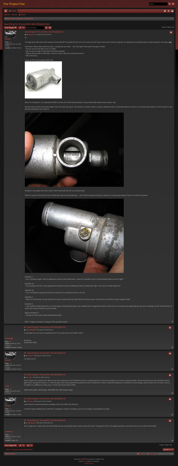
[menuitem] (165, 11)
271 (10, 434)
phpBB (82, 459)
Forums (13, 11)
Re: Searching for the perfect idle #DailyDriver (45, 327)
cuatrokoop (8, 431)
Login (15, 14)
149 (10, 42)
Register (23, 14)
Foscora (7, 39)
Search (8, 14)
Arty (85, 461)
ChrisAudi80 (9, 338)
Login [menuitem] (169, 11)
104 (10, 389)
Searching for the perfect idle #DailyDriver (27, 24)
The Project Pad (13, 4)
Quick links (6, 11)
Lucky (7, 386)
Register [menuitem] (173, 11)
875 (10, 341)
